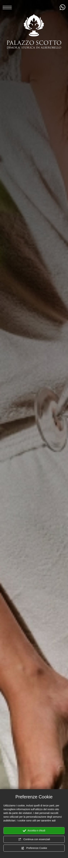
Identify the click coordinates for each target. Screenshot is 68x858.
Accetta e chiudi (34, 830)
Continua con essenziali (34, 839)
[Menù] (7, 7)
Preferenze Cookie (34, 848)
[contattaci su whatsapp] (62, 7)
